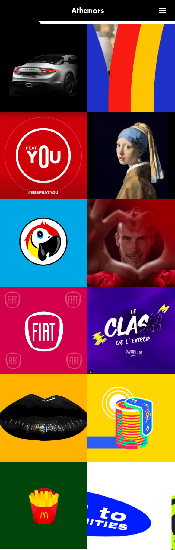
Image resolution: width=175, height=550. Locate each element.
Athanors (87, 10)
